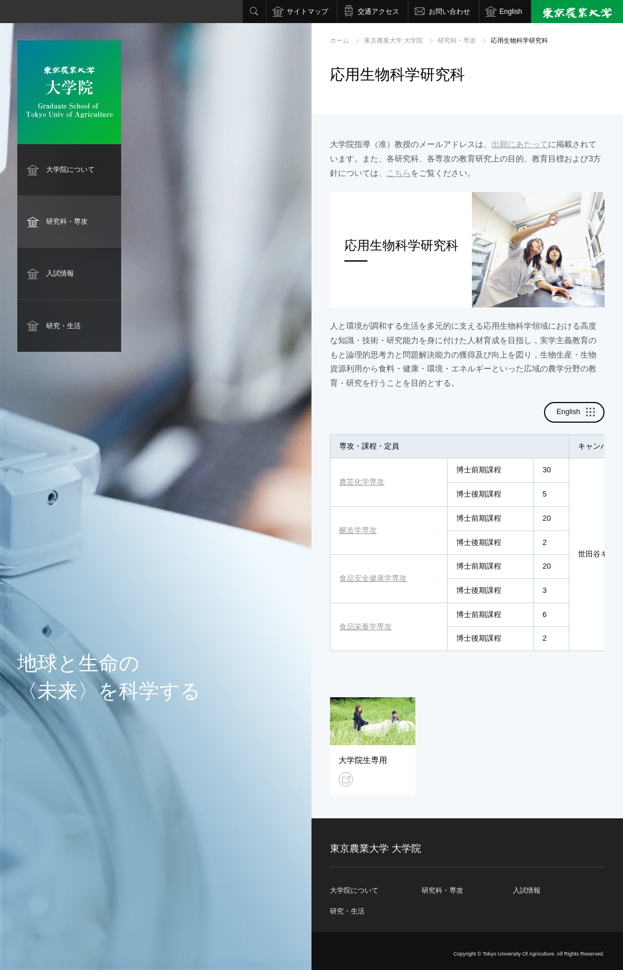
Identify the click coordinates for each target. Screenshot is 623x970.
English (511, 11)
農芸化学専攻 (361, 482)
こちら (398, 173)
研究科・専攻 (67, 221)
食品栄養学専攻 (365, 626)
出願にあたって (519, 144)
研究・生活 (63, 326)
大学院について (70, 170)
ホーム (339, 40)
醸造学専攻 (358, 530)
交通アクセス (378, 11)
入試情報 (60, 273)
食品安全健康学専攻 (373, 578)
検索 (254, 11)
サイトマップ (307, 11)
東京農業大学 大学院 (393, 40)
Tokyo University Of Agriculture (518, 954)
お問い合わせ (449, 11)
